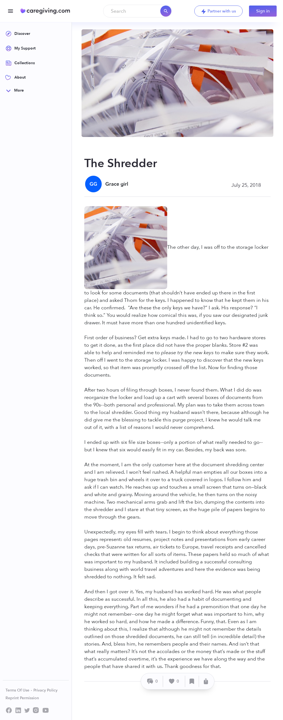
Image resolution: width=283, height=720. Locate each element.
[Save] (192, 681)
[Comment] (152, 681)
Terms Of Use (19, 690)
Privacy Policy (45, 690)
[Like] (174, 681)
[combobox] (137, 11)
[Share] (206, 681)
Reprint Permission (22, 698)
